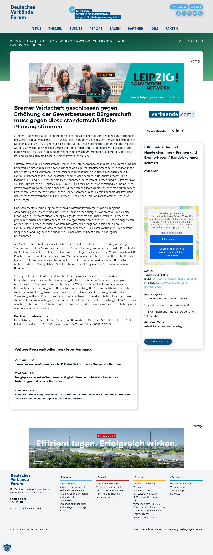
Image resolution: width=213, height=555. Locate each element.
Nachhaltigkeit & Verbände (74, 493)
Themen (55, 28)
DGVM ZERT (176, 493)
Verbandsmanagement (72, 490)
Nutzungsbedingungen (181, 529)
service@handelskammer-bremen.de (175, 278)
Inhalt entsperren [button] (171, 238)
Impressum (161, 529)
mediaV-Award (104, 497)
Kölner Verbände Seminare (147, 510)
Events (76, 28)
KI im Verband (67, 483)
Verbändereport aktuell (108, 486)
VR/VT (40, 508)
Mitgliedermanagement (72, 486)
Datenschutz (146, 529)
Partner (135, 28)
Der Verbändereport (107, 483)
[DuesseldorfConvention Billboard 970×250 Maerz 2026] (106, 430)
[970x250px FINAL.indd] (106, 65)
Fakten (171, 28)
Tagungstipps (177, 490)
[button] (7, 548)
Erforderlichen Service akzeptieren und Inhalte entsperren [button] (172, 252)
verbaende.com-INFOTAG (146, 503)
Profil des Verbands (158, 341)
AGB (135, 529)
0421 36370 (161, 274)
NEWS (36, 28)
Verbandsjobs (177, 486)
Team (199, 529)
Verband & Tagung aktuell (110, 490)
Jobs (154, 28)
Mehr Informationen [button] (172, 232)
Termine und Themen (108, 493)
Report (95, 28)
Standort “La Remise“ (144, 517)
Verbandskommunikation (73, 503)
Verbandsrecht (67, 497)
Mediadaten (27, 508)
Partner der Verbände (182, 483)
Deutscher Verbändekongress (149, 507)
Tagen (115, 28)
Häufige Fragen (141, 513)
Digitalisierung (67, 500)
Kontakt (14, 508)
